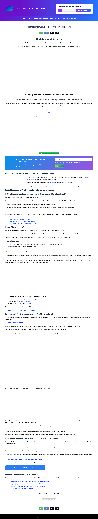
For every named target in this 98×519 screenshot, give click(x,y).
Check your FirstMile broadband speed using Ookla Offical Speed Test (27, 482)
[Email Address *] (73, 160)
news (83, 515)
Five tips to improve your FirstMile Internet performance (21, 221)
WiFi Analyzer (27, 303)
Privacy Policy (66, 18)
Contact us (73, 18)
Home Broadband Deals (27, 18)
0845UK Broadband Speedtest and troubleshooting (23, 488)
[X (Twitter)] (52, 33)
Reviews (51, 18)
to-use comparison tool (12, 516)
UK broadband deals (42, 516)
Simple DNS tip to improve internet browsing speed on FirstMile (23, 223)
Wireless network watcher (30, 300)
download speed (52, 183)
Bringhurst (50, 516)
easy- (92, 515)
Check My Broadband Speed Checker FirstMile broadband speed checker (28, 486)
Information (58, 19)
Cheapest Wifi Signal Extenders (15, 323)
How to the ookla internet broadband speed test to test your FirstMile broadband (30, 480)
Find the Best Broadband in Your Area (69, 7)
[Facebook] (46, 33)
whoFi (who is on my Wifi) (24, 302)
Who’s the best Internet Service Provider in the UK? (20, 220)
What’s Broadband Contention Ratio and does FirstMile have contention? (25, 459)
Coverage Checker (38, 18)
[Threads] (57, 33)
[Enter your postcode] (69, 10)
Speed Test (45, 18)
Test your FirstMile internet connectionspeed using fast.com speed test (28, 484)
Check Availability (83, 10)
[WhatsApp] (41, 33)
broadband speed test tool (69, 515)
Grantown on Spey (57, 516)
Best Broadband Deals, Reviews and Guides (30, 8)
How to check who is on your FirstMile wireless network (21, 310)
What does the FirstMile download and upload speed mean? (22, 218)
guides (86, 515)
